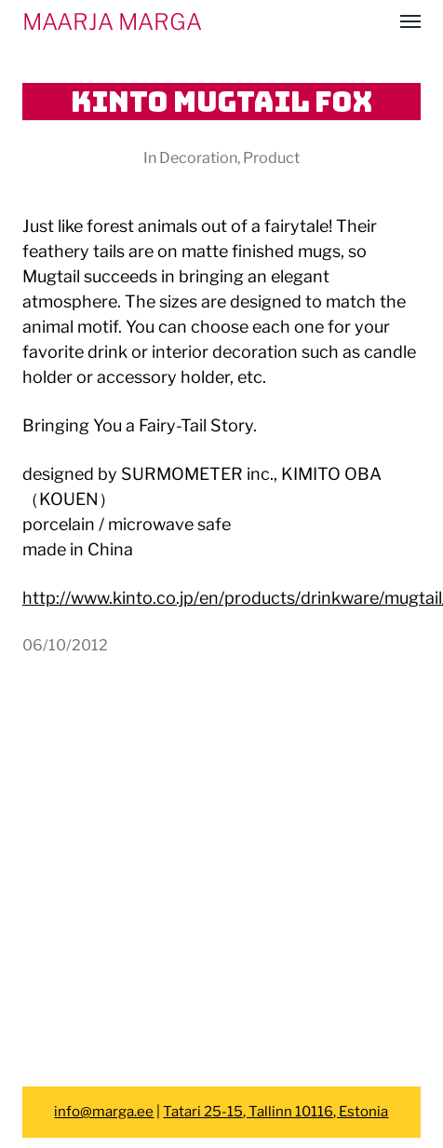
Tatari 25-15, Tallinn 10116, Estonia (275, 1111)
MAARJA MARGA (112, 21)
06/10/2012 (65, 645)
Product (271, 157)
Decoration (198, 157)
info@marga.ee (104, 1111)
